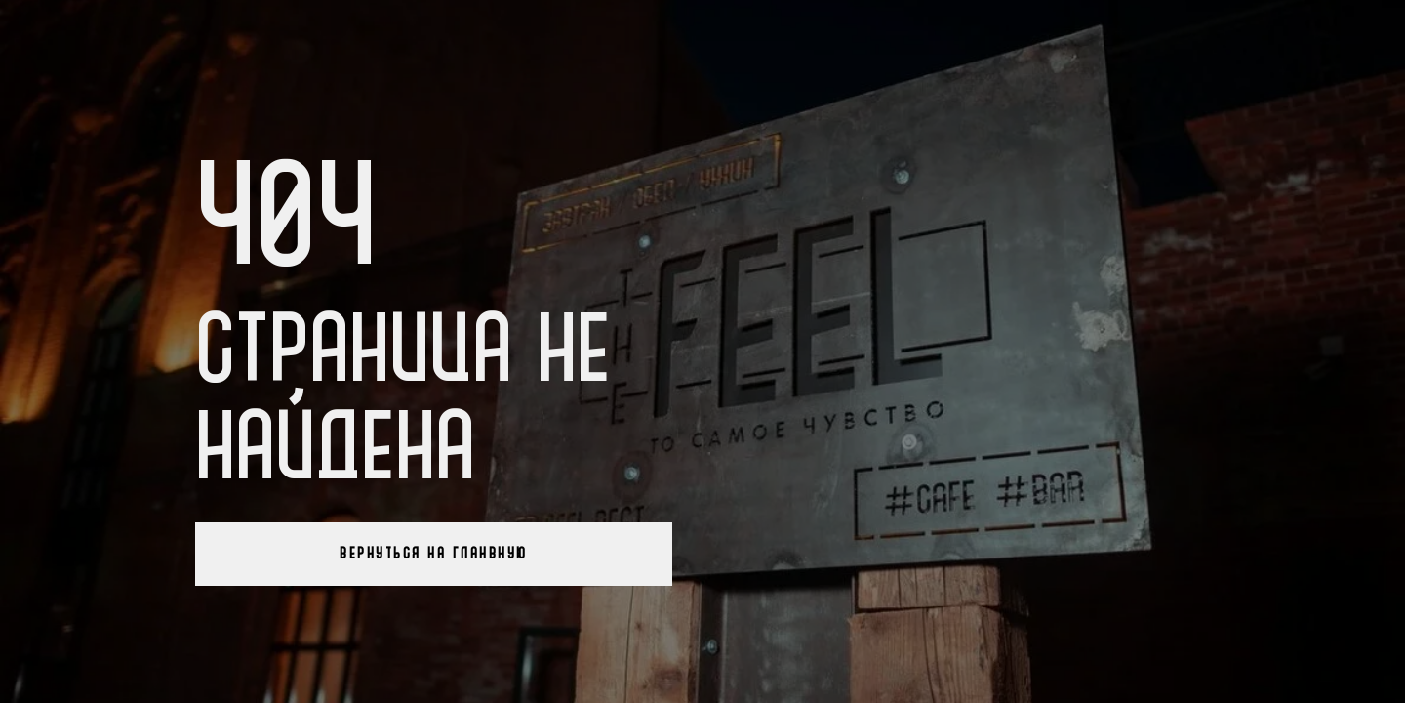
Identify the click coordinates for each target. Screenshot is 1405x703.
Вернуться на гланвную (434, 553)
